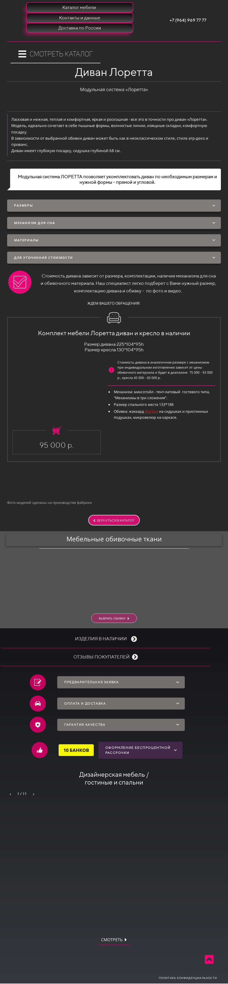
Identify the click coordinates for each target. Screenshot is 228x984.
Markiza (151, 411)
